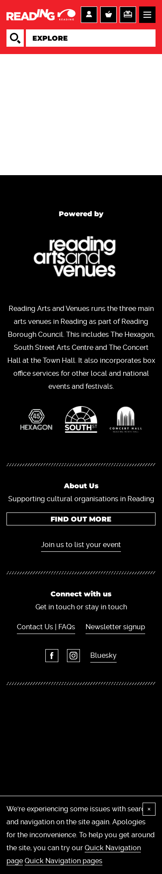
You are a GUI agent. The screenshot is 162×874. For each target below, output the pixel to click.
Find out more (81, 519)
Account (89, 14)
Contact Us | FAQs (46, 627)
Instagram (73, 655)
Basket (108, 14)
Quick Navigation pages (63, 861)
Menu (147, 14)
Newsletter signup (115, 627)
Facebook (51, 655)
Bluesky (103, 655)
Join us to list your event (81, 545)
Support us (128, 14)
